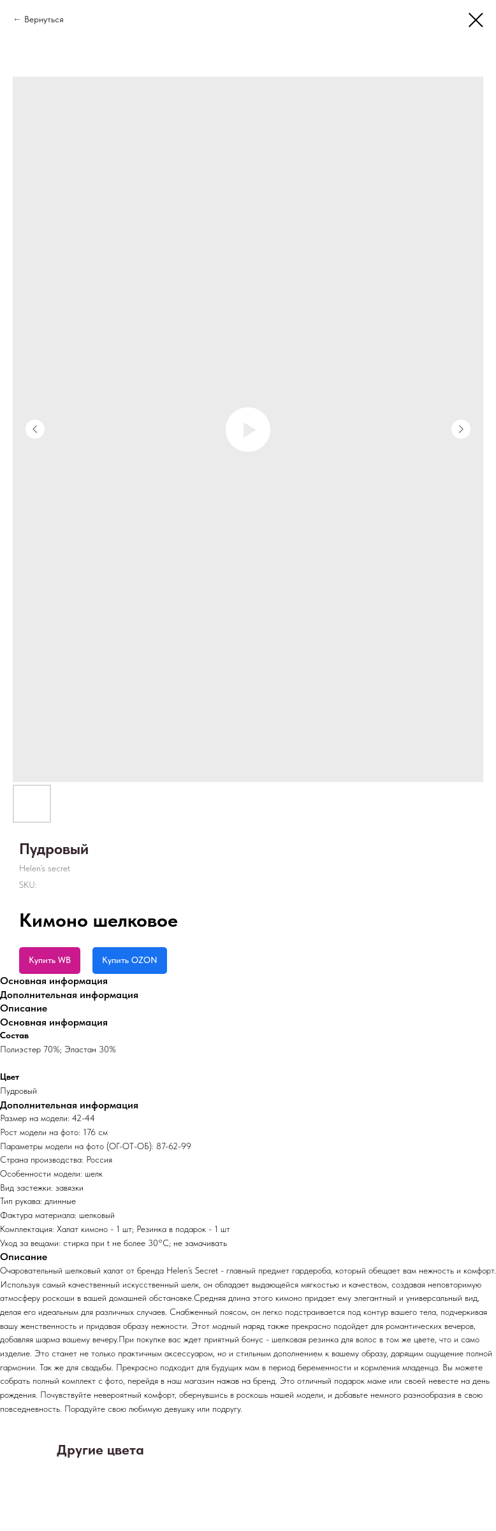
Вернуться (44, 19)
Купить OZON (129, 960)
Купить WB (50, 960)
